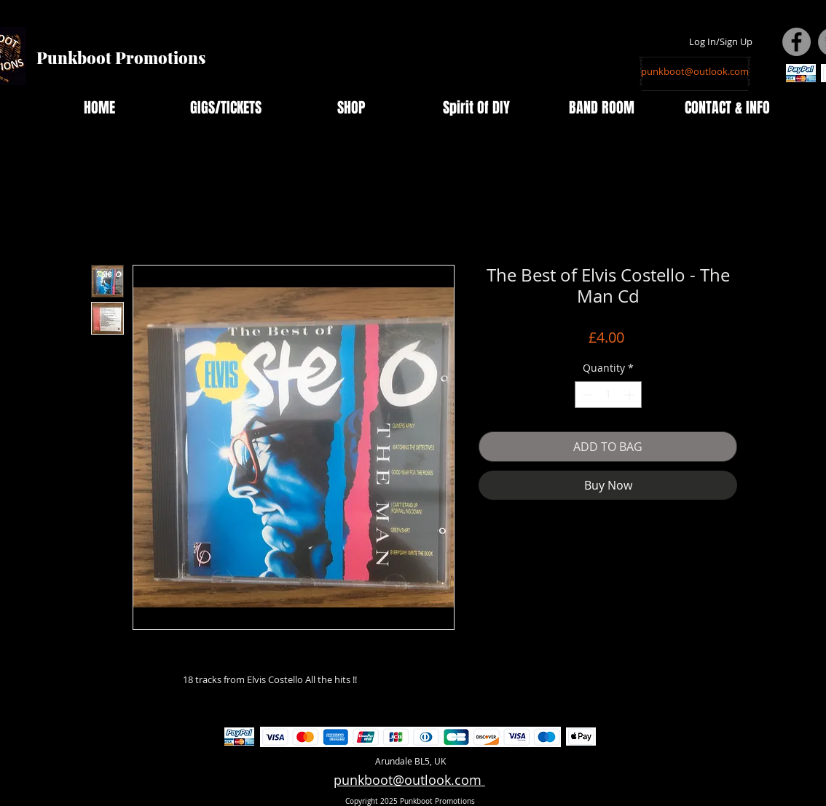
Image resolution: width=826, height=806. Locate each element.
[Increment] (630, 394)
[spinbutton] (608, 394)
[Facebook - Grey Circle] (796, 42)
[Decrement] (586, 394)
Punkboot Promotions (120, 57)
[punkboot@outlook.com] (695, 71)
